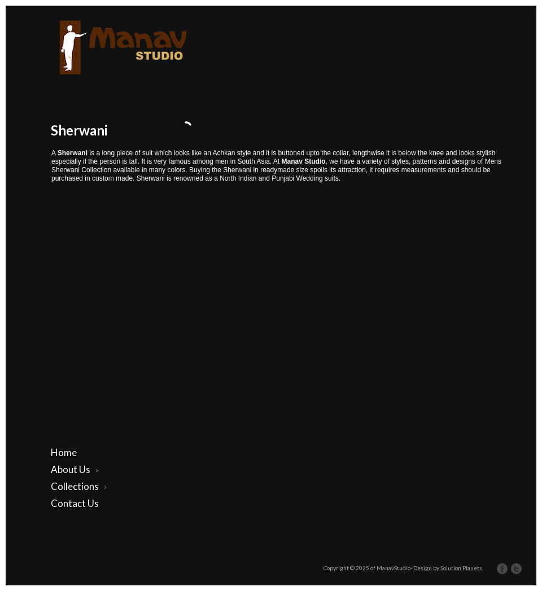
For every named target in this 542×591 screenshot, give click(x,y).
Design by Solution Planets (447, 567)
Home (64, 452)
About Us (74, 469)
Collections (79, 486)
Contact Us (75, 503)
